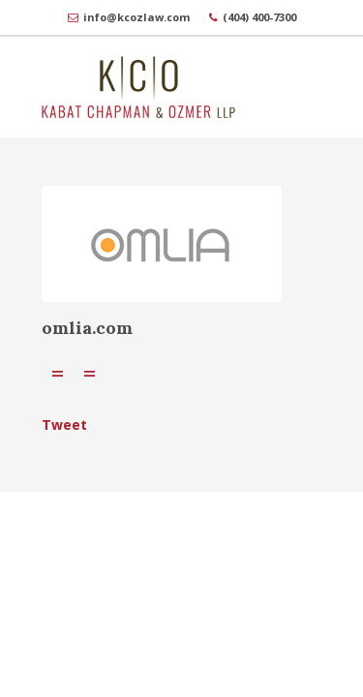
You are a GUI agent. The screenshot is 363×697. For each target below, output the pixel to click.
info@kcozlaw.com (136, 17)
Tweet (64, 424)
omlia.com (87, 328)
